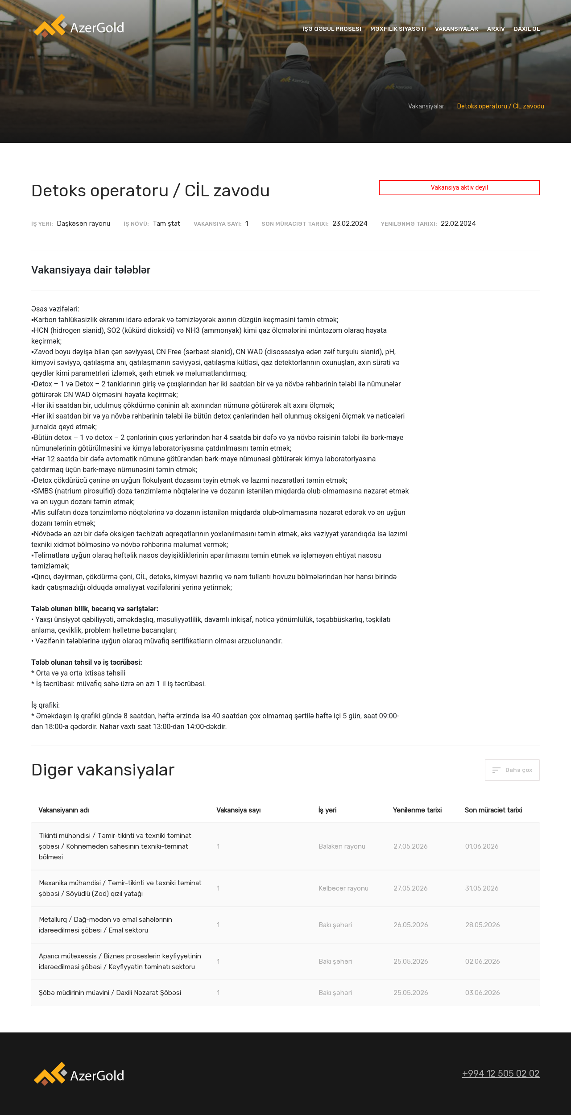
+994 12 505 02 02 (501, 1073)
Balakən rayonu (342, 846)
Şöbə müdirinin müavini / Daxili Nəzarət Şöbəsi (110, 993)
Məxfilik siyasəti (398, 28)
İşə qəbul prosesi (331, 28)
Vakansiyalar (456, 28)
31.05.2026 (482, 888)
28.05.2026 (482, 925)
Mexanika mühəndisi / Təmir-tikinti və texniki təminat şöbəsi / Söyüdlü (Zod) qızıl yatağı (120, 888)
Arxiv (496, 28)
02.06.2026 (482, 961)
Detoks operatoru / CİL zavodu (500, 106)
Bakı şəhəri (335, 925)
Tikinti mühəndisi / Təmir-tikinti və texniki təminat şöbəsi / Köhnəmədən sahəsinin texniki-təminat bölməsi (115, 846)
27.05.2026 (410, 846)
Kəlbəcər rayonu (343, 888)
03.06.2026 (482, 993)
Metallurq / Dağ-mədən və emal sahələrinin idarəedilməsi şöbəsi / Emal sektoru (105, 925)
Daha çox (512, 770)
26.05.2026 (410, 925)
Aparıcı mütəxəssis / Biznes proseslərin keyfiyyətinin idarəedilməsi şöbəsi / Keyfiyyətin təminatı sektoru (120, 961)
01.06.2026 (482, 846)
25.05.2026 (410, 961)
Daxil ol (527, 28)
